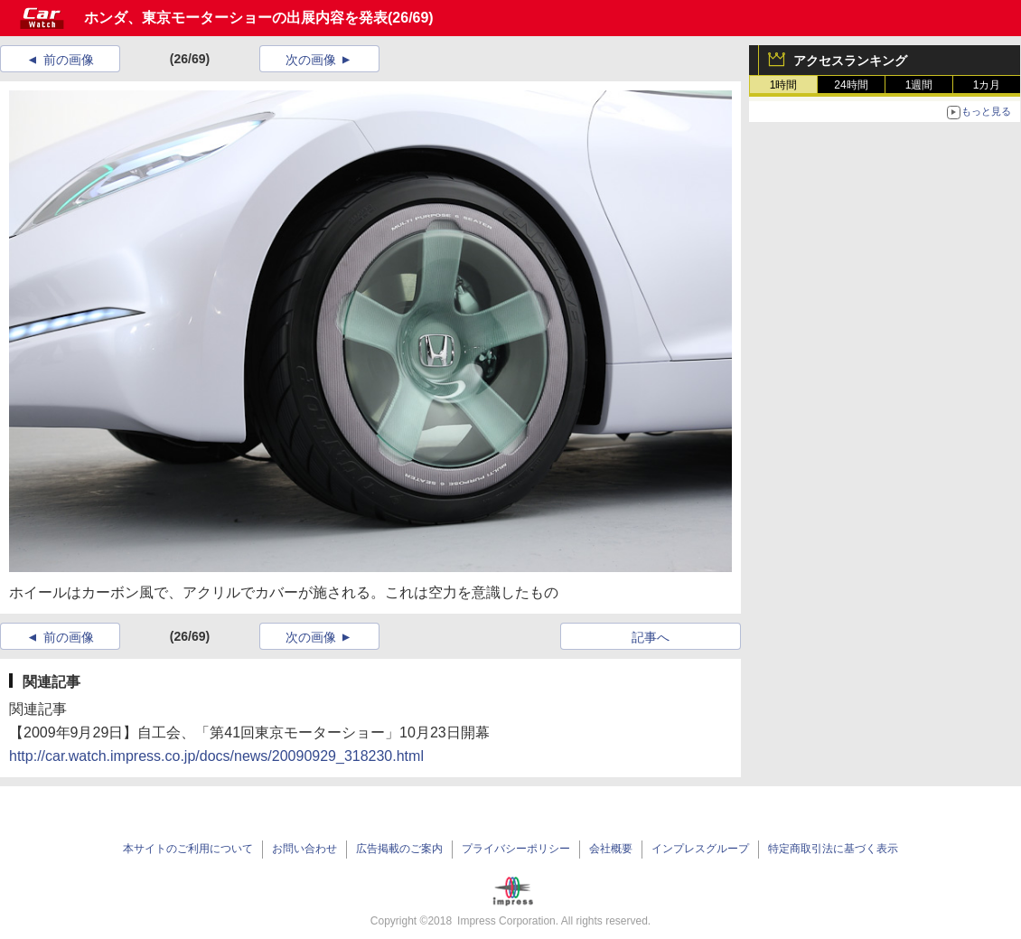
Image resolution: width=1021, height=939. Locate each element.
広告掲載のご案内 (399, 848)
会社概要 (610, 848)
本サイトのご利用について (188, 848)
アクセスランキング (850, 60)
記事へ (651, 637)
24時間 (850, 85)
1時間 (784, 85)
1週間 (919, 85)
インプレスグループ (700, 848)
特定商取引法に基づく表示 (833, 848)
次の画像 (311, 59)
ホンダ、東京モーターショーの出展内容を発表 (236, 17)
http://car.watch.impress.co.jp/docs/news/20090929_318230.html (216, 756)
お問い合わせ (304, 848)
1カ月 (987, 85)
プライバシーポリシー (516, 848)
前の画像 (68, 59)
